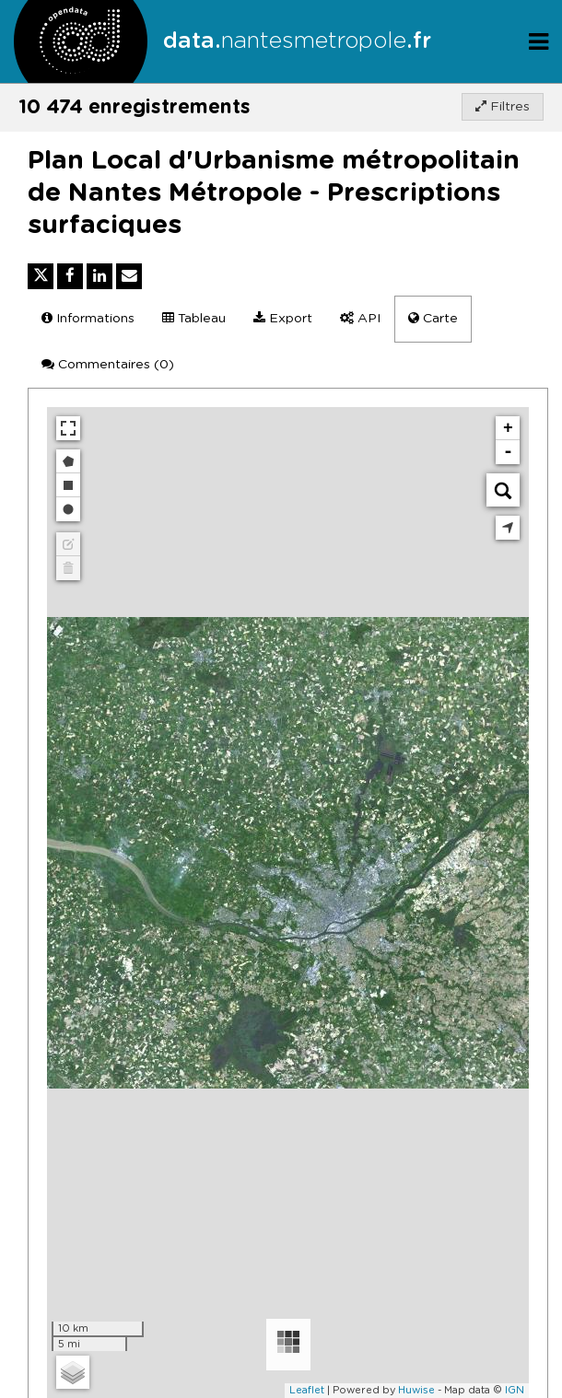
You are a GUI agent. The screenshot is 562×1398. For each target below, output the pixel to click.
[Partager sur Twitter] (40, 276)
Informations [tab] (88, 318)
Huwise (416, 1390)
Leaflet (306, 1390)
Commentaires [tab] (107, 364)
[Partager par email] (129, 276)
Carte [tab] (433, 318)
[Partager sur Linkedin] (99, 276)
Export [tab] (282, 318)
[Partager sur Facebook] (70, 276)
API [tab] (360, 318)
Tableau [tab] (194, 318)
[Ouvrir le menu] (538, 41)
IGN (514, 1390)
